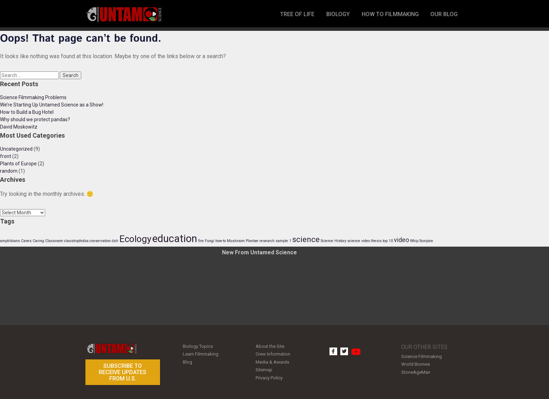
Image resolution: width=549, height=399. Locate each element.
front (5, 156)
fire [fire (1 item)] (201, 241)
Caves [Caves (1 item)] (26, 241)
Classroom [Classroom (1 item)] (54, 241)
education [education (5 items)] (174, 239)
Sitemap (264, 367)
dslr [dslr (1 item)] (115, 241)
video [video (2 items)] (401, 239)
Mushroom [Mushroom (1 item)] (236, 241)
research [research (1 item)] (266, 241)
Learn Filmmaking (200, 353)
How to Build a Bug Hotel (27, 112)
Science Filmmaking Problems (33, 97)
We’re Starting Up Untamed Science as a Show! (51, 105)
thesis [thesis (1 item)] (376, 241)
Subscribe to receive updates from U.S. (122, 372)
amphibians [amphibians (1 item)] (10, 241)
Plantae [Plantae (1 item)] (252, 241)
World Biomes (415, 363)
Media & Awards (272, 360)
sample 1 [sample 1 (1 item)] (283, 241)
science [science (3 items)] (306, 239)
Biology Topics (198, 346)
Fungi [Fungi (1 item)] (209, 241)
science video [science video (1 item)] (358, 241)
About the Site (270, 346)
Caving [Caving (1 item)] (38, 241)
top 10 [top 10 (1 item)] (388, 241)
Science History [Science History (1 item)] (333, 241)
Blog (187, 360)
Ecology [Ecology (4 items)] (135, 239)
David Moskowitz (18, 127)
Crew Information (273, 353)
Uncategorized (16, 149)
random (9, 171)
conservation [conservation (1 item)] (100, 241)
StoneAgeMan (415, 370)
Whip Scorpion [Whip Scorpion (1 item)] (421, 241)
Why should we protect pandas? (35, 119)
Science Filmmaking (421, 356)
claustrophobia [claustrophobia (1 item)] (76, 241)
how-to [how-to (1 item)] (220, 241)
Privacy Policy (269, 375)
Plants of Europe (18, 163)
